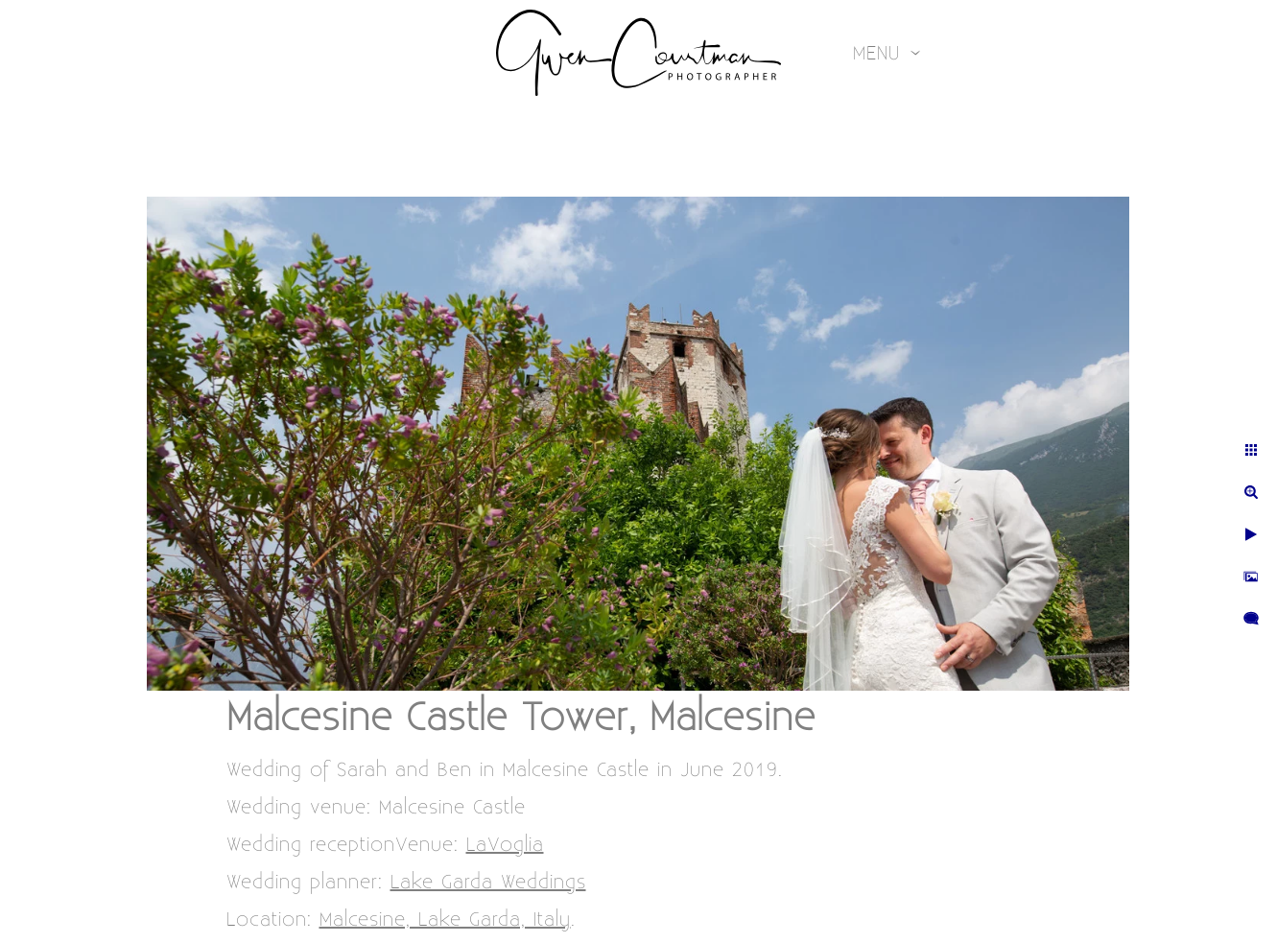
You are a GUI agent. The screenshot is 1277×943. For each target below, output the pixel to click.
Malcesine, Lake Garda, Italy (445, 919)
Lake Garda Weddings (488, 882)
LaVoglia (505, 845)
